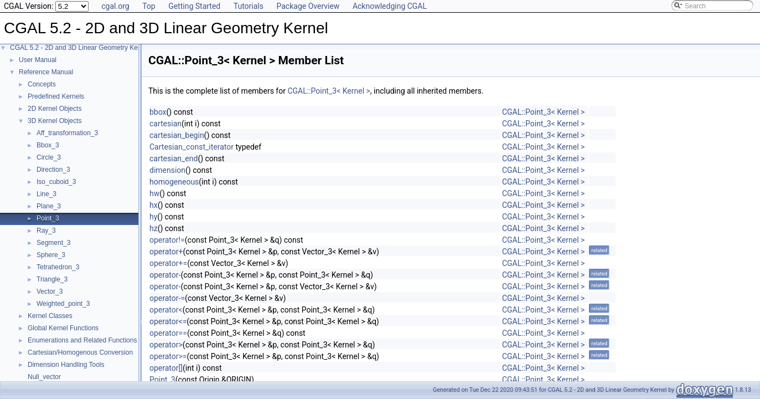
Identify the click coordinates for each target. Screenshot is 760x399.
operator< (166, 309)
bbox (158, 112)
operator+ (166, 251)
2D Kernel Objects (54, 108)
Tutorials (248, 6)
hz (153, 228)
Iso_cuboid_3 (56, 182)
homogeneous (174, 181)
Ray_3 (46, 230)
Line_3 (46, 194)
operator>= (168, 356)
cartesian (165, 123)
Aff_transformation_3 (67, 133)
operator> (166, 344)
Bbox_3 (48, 145)
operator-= (167, 298)
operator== (168, 333)
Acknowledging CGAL (390, 6)
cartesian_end (173, 158)
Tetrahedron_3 (58, 267)
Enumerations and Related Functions (82, 340)
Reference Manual (46, 72)
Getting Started (194, 6)
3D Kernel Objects (54, 121)
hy (153, 216)
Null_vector (44, 377)
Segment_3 (53, 243)
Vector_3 (50, 291)
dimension (167, 170)
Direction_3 (53, 169)
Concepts (42, 84)
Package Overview (307, 6)
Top (149, 6)
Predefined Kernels (56, 96)
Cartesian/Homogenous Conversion (80, 352)
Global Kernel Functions (63, 328)
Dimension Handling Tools (66, 365)
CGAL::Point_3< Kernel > (328, 90)
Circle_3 (49, 157)
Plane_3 (49, 206)
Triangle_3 (52, 279)
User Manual (37, 60)
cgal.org (115, 6)
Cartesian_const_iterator (191, 146)
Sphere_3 (51, 255)
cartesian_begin (176, 135)
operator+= (168, 263)
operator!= (167, 240)
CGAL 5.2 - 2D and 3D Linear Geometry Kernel (79, 48)
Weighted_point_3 (63, 304)
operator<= (168, 321)
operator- (164, 274)
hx (153, 205)
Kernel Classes (50, 316)
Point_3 (48, 218)
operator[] (166, 368)
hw (154, 193)
